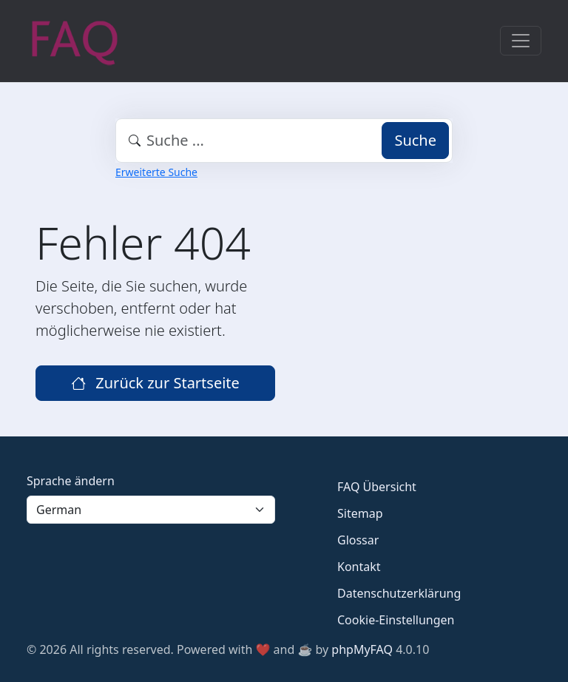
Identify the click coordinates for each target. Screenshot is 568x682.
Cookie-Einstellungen (395, 620)
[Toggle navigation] (520, 40)
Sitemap (360, 513)
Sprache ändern (71, 481)
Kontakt (359, 566)
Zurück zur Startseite (155, 383)
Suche (415, 140)
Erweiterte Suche (156, 172)
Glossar (358, 540)
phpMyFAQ (362, 649)
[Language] (151, 510)
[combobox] (284, 140)
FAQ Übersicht (376, 487)
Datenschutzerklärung (399, 593)
